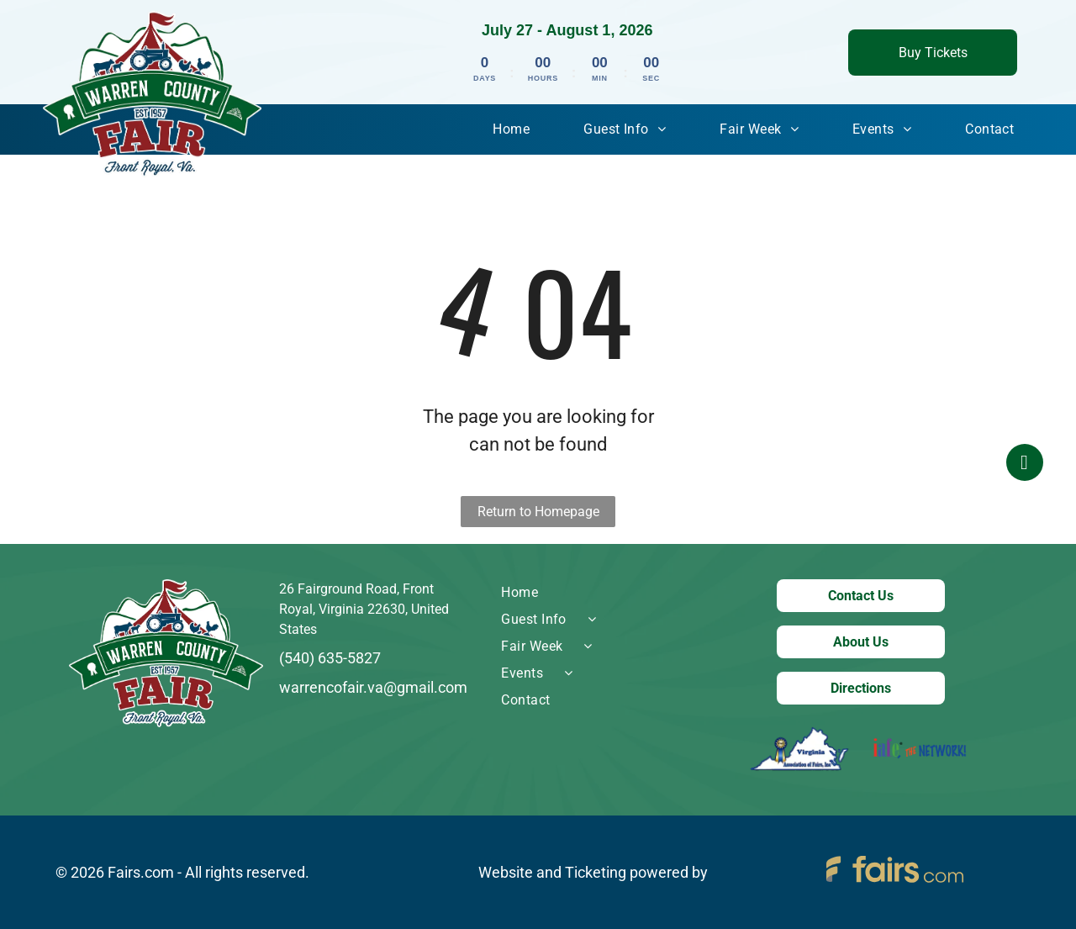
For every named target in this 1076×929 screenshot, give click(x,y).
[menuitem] (511, 129)
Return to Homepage (538, 512)
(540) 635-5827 (330, 658)
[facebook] (1024, 464)
